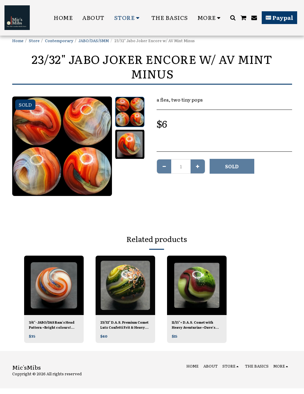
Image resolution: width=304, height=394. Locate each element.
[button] (233, 17)
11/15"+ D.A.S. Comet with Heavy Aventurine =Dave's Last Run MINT (195, 325)
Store (34, 40)
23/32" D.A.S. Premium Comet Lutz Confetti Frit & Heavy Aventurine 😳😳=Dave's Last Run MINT (124, 325)
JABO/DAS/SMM (94, 40)
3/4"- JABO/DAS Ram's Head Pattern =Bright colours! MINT (51, 325)
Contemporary (59, 40)
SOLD (231, 166)
